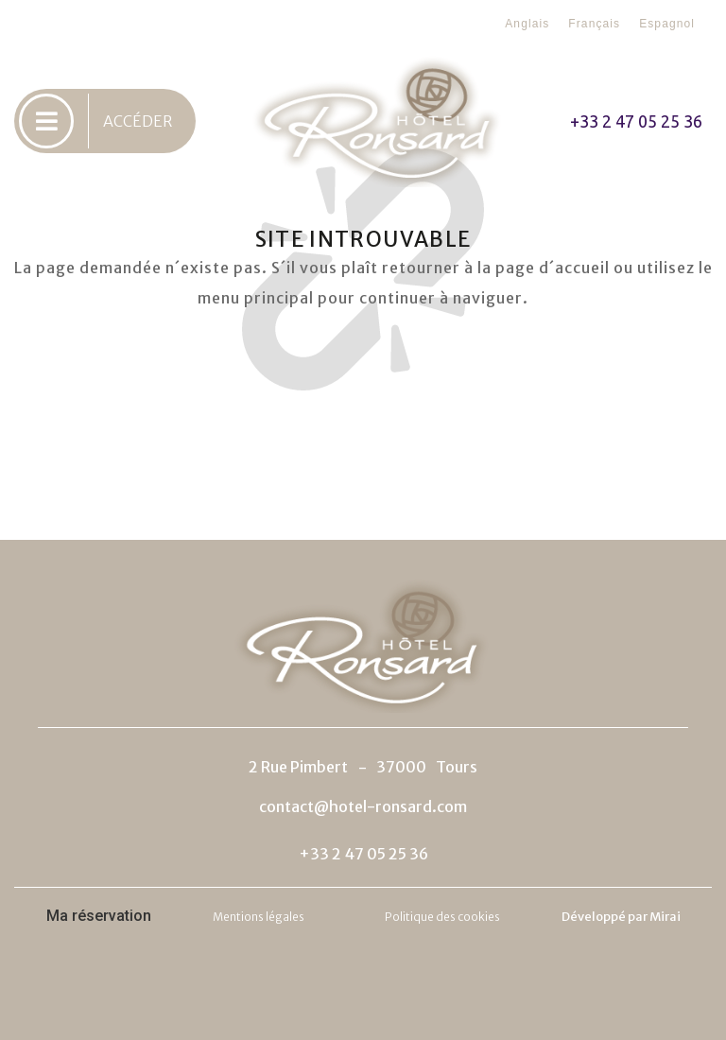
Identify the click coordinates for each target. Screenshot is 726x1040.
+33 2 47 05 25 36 (636, 121)
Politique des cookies (442, 917)
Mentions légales (258, 917)
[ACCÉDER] (46, 121)
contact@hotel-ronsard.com (363, 806)
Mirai (665, 917)
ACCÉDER (137, 121)
